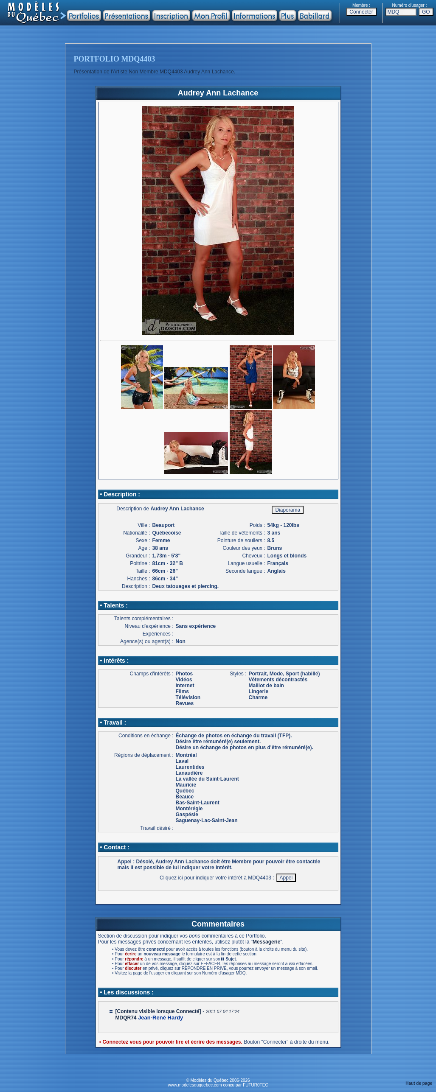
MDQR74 (126, 1018)
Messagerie (266, 942)
